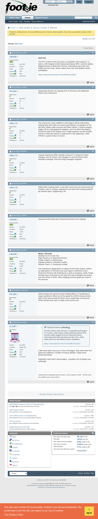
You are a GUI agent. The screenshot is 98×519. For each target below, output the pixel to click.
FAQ (20, 21)
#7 (93, 250)
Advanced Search (89, 21)
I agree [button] (89, 511)
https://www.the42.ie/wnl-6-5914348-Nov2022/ (57, 75)
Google (14, 447)
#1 (93, 53)
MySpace (15, 462)
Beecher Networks (59, 487)
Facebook (15, 451)
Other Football (24, 28)
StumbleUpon (17, 444)
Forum (27, 18)
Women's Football (40, 28)
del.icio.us (16, 440)
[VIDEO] (80, 444)
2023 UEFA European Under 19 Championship (26, 404)
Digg (13, 437)
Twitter (14, 458)
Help (79, 2)
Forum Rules (82, 451)
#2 (93, 87)
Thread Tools (88, 48)
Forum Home (13, 21)
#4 (93, 151)
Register (88, 2)
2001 (53, 483)
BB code (80, 437)
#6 (93, 215)
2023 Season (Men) (16, 410)
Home (80, 473)
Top (92, 473)
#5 (93, 183)
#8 (93, 290)
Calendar (27, 21)
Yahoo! (14, 465)
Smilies (79, 439)
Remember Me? (52, 5)
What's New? (15, 18)
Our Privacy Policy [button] (14, 514)
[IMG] (79, 442)
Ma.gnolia (16, 454)
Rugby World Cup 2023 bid (19, 427)
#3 (93, 119)
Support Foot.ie (41, 18)
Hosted (48, 487)
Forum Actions (37, 21)
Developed (41, 487)
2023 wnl (18, 44)
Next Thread (58, 394)
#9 (93, 322)
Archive (87, 473)
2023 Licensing (15, 421)
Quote (90, 82)
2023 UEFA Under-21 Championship (22, 415)
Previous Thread (46, 394)
